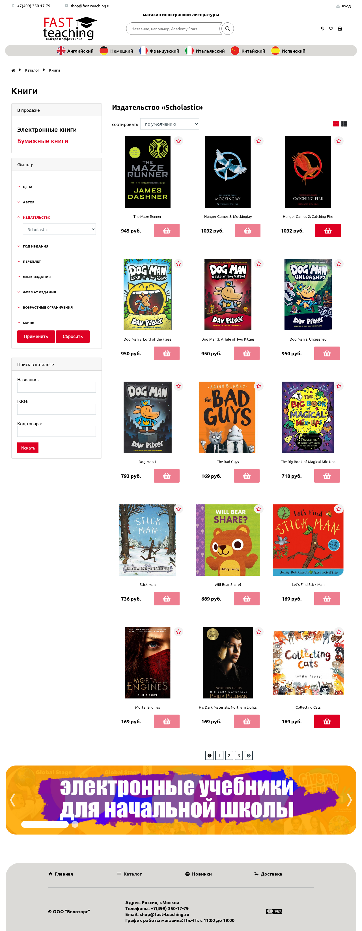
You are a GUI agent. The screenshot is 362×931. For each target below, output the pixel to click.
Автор (29, 202)
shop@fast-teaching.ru (90, 5)
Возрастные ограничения (48, 307)
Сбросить (73, 336)
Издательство (36, 217)
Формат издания (39, 292)
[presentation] (12, 800)
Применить (36, 336)
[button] (45, 824)
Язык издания (37, 276)
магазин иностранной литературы (181, 14)
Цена (28, 186)
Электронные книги (47, 129)
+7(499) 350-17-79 (33, 5)
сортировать (125, 124)
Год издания (35, 246)
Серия (28, 322)
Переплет (32, 261)
